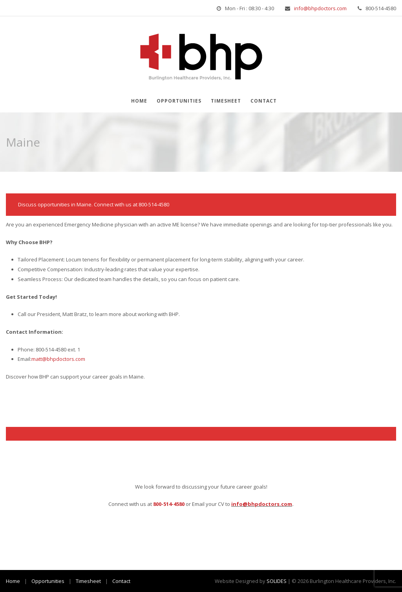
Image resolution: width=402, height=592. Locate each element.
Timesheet (226, 100)
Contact (263, 100)
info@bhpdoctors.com (320, 8)
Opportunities (179, 100)
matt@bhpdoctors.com (58, 358)
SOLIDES (277, 581)
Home (139, 100)
